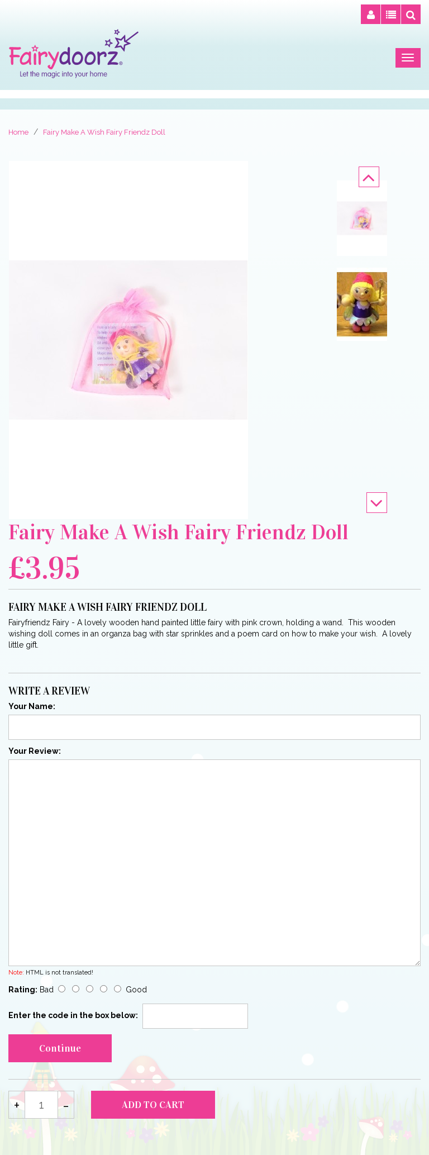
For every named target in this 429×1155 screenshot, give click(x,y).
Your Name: (31, 706)
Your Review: (34, 751)
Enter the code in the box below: (73, 1015)
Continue (60, 1048)
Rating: (22, 989)
